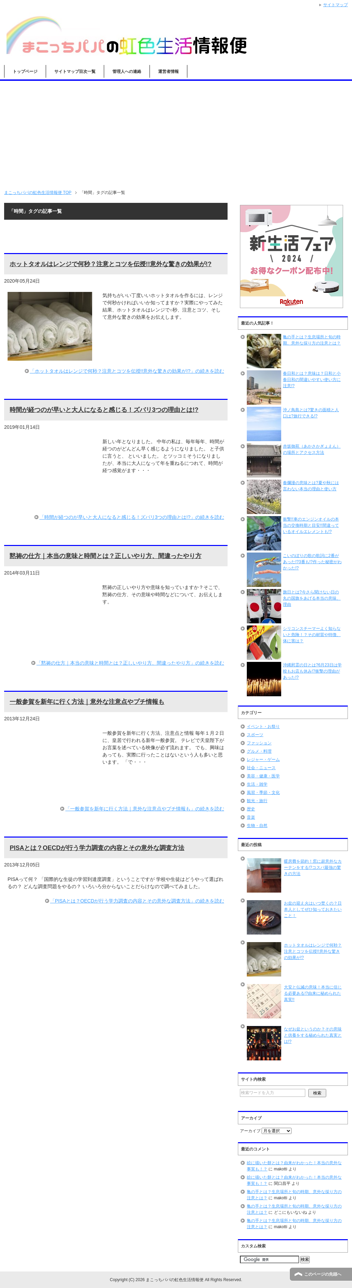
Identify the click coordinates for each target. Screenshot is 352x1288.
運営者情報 (168, 71)
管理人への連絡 (126, 71)
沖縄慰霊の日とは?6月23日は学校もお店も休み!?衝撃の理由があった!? (312, 671)
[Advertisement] (176, 132)
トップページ (25, 71)
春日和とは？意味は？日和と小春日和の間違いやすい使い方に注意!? (312, 379)
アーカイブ (250, 1130)
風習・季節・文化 (263, 792)
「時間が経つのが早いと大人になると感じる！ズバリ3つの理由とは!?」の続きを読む (132, 517)
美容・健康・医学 (263, 776)
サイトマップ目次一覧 (75, 71)
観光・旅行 (257, 800)
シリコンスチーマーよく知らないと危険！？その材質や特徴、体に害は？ (312, 634)
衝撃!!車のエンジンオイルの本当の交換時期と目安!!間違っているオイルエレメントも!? (311, 525)
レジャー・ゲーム (263, 759)
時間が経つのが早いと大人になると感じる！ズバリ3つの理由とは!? (104, 409)
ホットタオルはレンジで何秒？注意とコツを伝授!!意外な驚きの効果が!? (110, 264)
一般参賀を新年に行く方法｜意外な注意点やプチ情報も (87, 701)
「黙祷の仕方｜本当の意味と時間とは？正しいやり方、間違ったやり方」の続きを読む (130, 663)
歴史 (251, 809)
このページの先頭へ (322, 1274)
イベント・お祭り (263, 726)
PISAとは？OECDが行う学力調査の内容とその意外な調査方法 (97, 847)
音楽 (251, 817)
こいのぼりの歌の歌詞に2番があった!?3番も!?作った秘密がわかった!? (312, 561)
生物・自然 (257, 825)
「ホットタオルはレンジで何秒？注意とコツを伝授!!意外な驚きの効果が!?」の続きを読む (127, 371)
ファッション (259, 743)
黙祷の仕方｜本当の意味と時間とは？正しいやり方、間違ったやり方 (105, 556)
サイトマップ (335, 4)
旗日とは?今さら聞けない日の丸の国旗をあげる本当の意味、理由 (312, 598)
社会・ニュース (261, 767)
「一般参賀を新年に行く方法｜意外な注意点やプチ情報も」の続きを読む (144, 808)
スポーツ (255, 734)
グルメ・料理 (259, 751)
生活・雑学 (257, 784)
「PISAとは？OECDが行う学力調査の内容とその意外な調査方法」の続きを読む (137, 901)
